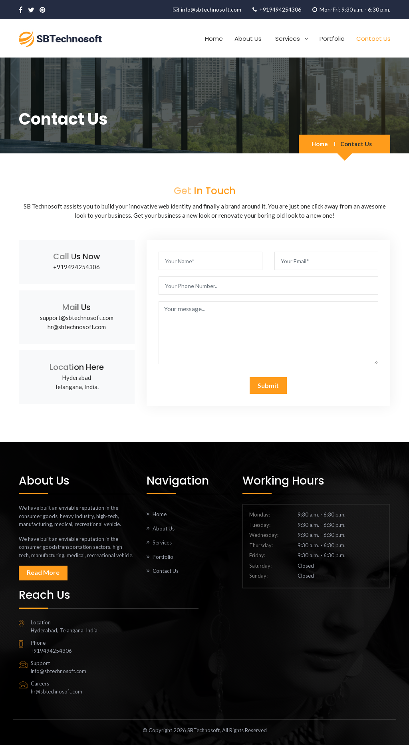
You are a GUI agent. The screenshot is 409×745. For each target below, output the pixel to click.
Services (287, 38)
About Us (248, 38)
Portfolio (332, 38)
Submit (268, 385)
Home (214, 38)
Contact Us (373, 38)
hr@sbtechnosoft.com (77, 326)
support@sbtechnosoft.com (76, 317)
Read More (43, 572)
